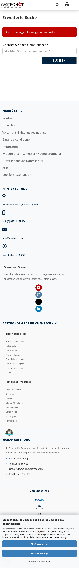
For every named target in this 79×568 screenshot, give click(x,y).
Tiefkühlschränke (13, 346)
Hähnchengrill (11, 421)
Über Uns (8, 125)
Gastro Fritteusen (13, 355)
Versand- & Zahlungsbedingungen (25, 132)
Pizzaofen (10, 373)
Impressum (10, 146)
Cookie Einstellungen (16, 174)
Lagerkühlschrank (13, 390)
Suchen (59, 60)
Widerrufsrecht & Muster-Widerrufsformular (31, 154)
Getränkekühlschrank (15, 341)
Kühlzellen (10, 394)
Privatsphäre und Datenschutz (22, 161)
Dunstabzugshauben (14, 368)
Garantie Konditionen (16, 139)
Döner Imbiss (11, 412)
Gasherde (10, 399)
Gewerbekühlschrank (15, 359)
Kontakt (8, 118)
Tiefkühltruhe (11, 350)
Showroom (33, 274)
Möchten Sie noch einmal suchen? (25, 45)
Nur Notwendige (39, 553)
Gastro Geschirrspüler (15, 364)
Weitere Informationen (39, 561)
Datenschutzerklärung (56, 537)
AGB (5, 168)
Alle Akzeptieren (39, 543)
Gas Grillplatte (12, 407)
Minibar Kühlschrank (14, 403)
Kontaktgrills (11, 416)
